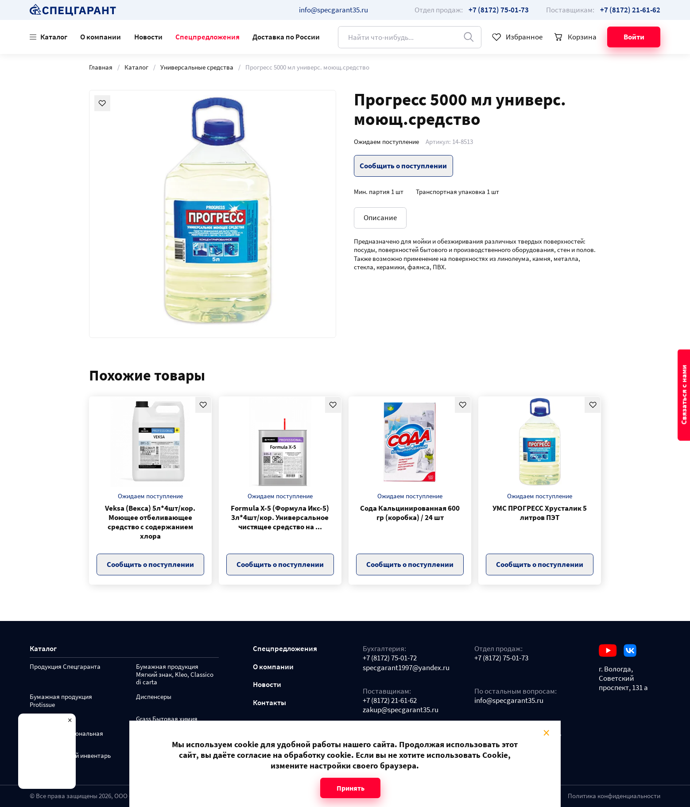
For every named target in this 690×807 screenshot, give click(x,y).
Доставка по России (286, 37)
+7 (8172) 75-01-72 (390, 658)
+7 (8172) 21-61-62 (390, 700)
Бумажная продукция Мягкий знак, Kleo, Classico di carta (174, 675)
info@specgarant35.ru (333, 10)
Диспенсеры (153, 697)
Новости (148, 37)
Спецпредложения (207, 37)
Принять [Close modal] (350, 788)
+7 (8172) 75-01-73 (501, 658)
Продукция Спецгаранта (65, 667)
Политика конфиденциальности (614, 796)
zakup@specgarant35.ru (400, 709)
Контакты (269, 702)
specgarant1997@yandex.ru (406, 667)
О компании (100, 37)
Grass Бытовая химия (167, 719)
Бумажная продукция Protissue (61, 701)
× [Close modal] (546, 732)
